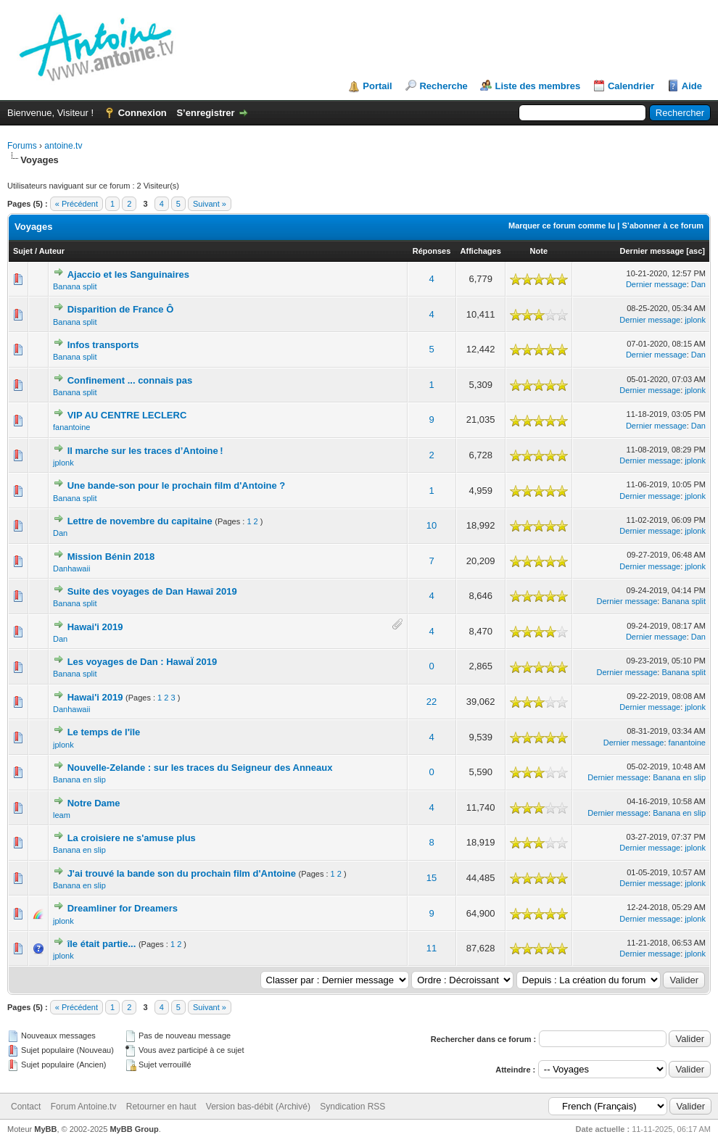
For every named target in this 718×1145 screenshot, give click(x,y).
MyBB (45, 1129)
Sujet (23, 251)
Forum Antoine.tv (84, 1106)
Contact (26, 1106)
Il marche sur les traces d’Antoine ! (145, 450)
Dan (698, 284)
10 (431, 525)
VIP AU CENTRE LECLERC (127, 415)
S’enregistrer (205, 112)
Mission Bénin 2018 (111, 556)
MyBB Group (134, 1129)
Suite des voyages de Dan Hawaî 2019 (152, 591)
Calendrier (631, 85)
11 (431, 948)
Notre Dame (93, 803)
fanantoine (71, 427)
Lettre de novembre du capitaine (139, 521)
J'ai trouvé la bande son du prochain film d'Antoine (181, 873)
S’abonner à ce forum (662, 225)
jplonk (695, 319)
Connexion (142, 112)
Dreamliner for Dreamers (122, 908)
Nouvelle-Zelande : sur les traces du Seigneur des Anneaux (200, 767)
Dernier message (652, 251)
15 (431, 877)
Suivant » (209, 203)
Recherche (443, 85)
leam (61, 815)
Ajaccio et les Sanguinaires (128, 274)
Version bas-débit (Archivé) (258, 1106)
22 (431, 701)
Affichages (481, 251)
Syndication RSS (352, 1106)
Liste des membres (537, 85)
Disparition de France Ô (120, 309)
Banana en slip (79, 779)
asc (695, 251)
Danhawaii (71, 568)
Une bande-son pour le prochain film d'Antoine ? (176, 485)
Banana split (75, 286)
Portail (377, 85)
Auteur (52, 251)
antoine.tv (63, 146)
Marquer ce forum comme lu (561, 225)
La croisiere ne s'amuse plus (131, 837)
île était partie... (101, 943)
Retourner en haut (161, 1106)
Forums (22, 146)
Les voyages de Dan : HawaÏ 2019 (142, 661)
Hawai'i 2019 (95, 626)
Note (539, 251)
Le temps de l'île (104, 732)
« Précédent (76, 203)
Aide (692, 85)
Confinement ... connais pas (130, 380)
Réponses (432, 251)
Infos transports (103, 344)
